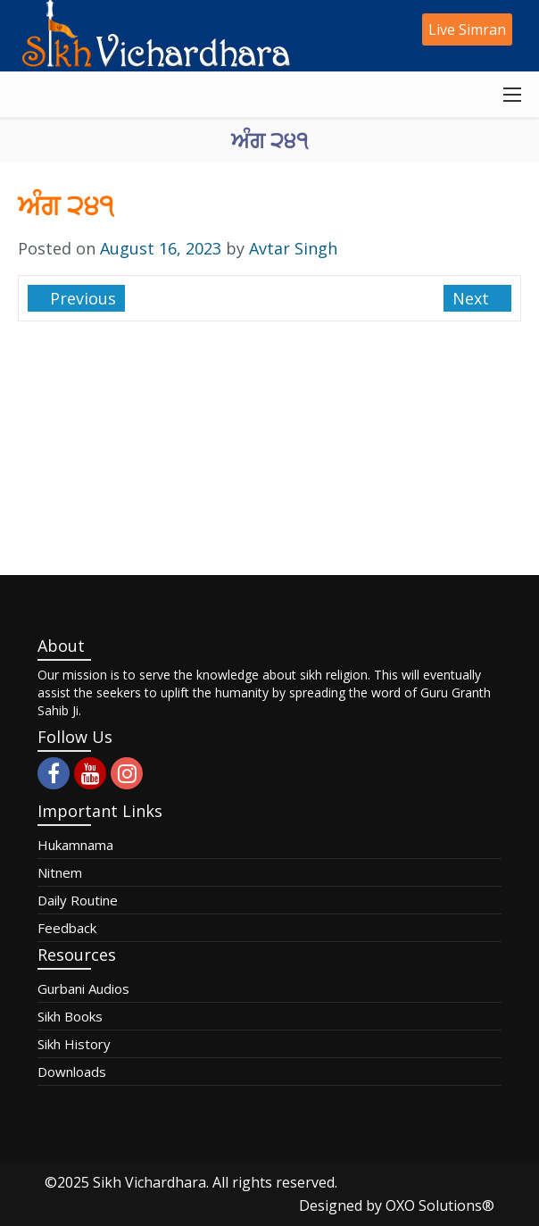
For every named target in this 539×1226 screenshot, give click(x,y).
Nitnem (59, 872)
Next (472, 298)
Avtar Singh (293, 248)
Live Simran (467, 29)
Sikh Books (70, 1016)
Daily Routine (77, 900)
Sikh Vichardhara (149, 1182)
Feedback (66, 928)
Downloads (71, 1071)
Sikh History (74, 1044)
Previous (81, 298)
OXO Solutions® (440, 1205)
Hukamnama (75, 845)
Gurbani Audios (83, 988)
